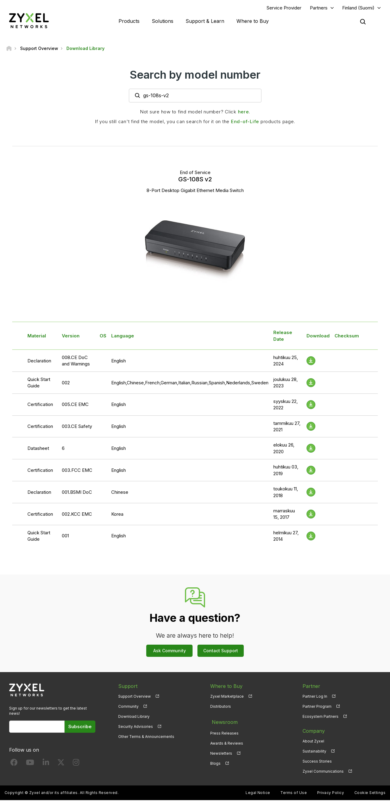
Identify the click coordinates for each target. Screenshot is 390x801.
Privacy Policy (330, 793)
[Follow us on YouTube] (30, 764)
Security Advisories (135, 727)
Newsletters (221, 751)
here (243, 112)
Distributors (220, 707)
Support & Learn (205, 21)
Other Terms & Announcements (146, 737)
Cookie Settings (369, 793)
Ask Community (169, 651)
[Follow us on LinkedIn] (46, 764)
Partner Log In (315, 697)
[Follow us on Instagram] (76, 764)
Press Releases (224, 731)
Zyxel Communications (323, 772)
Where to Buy (252, 21)
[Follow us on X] (61, 764)
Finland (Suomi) (358, 8)
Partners (319, 8)
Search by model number (195, 75)
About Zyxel (313, 741)
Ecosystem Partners (321, 717)
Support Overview (134, 697)
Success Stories (317, 762)
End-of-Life (245, 122)
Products (129, 21)
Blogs (215, 762)
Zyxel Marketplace (227, 697)
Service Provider (284, 8)
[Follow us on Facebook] (14, 764)
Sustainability (314, 751)
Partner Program (317, 707)
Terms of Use (293, 793)
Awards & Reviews (226, 741)
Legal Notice (258, 793)
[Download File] (311, 361)
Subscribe (80, 727)
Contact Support (220, 651)
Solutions (162, 21)
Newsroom (223, 721)
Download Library (134, 717)
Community (128, 707)
